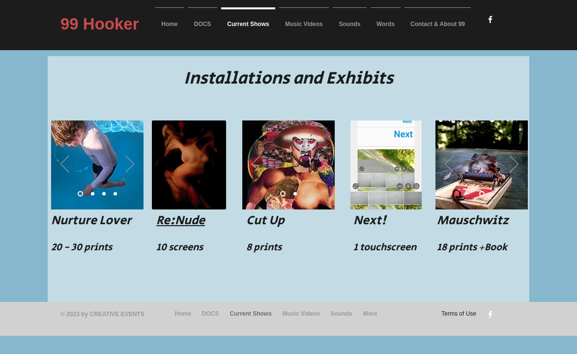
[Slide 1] (80, 193)
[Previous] (64, 164)
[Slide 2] (92, 193)
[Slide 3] (104, 193)
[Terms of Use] (455, 314)
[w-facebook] (490, 19)
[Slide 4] (115, 193)
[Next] (129, 164)
